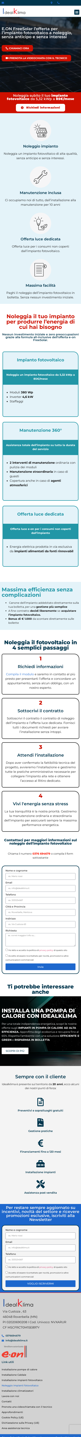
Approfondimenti (12, 1412)
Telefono (11, 894)
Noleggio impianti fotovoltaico (20, 1385)
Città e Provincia (15, 906)
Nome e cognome (16, 870)
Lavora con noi (10, 1396)
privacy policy (46, 950)
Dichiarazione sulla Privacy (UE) (20, 1422)
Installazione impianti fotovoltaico (22, 1380)
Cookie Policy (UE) (13, 1417)
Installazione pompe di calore (19, 1369)
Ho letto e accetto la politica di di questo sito (37, 950)
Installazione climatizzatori (17, 1390)
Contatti (7, 1401)
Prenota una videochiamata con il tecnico (27, 1406)
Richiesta (11, 930)
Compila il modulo (20, 674)
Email (9, 882)
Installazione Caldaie (14, 1374)
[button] (76, 12)
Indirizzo (11, 918)
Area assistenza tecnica (16, 1428)
